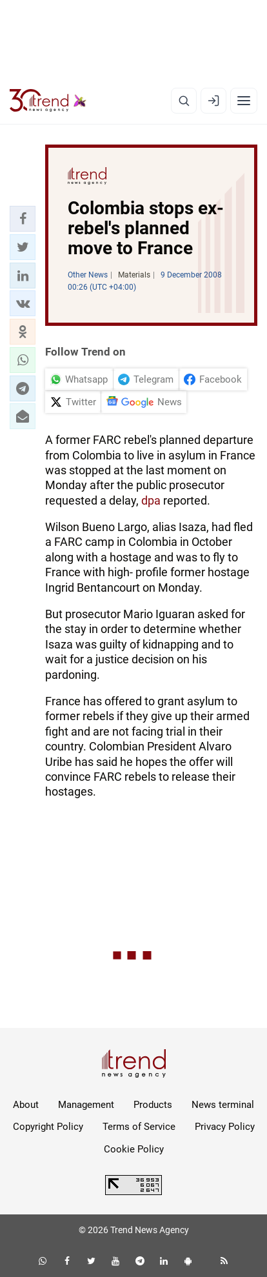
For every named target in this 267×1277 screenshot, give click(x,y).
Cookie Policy (134, 1149)
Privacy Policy (225, 1126)
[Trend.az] (48, 100)
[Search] (184, 101)
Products (153, 1105)
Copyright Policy (48, 1126)
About (26, 1105)
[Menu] (243, 101)
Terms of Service (139, 1126)
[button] (23, 218)
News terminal (223, 1105)
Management (86, 1105)
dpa (151, 500)
